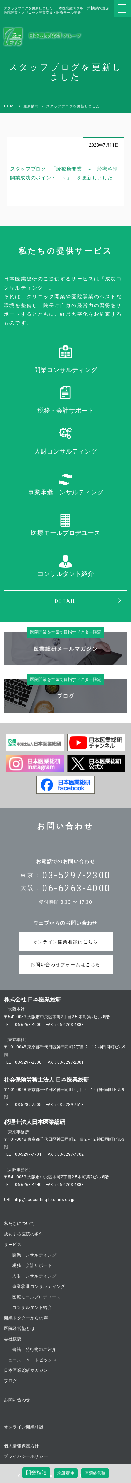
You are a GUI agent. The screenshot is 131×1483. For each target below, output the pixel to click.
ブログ (10, 1380)
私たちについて (19, 1223)
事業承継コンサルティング (65, 492)
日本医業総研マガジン (26, 1370)
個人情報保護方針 (21, 1445)
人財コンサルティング (65, 451)
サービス (12, 1244)
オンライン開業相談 (23, 1427)
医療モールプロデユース (65, 532)
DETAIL (66, 601)
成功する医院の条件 (23, 1234)
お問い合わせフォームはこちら (65, 964)
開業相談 (36, 1473)
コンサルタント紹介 (65, 573)
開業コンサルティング (65, 369)
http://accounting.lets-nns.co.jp (44, 1199)
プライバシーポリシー (26, 1456)
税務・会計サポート (65, 410)
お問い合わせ (17, 1399)
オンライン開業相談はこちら (65, 941)
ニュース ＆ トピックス (30, 1359)
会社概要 (12, 1338)
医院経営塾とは (19, 1328)
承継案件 (65, 1473)
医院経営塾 (95, 1473)
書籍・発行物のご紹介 (34, 1349)
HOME (10, 106)
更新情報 (31, 106)
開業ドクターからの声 (26, 1318)
